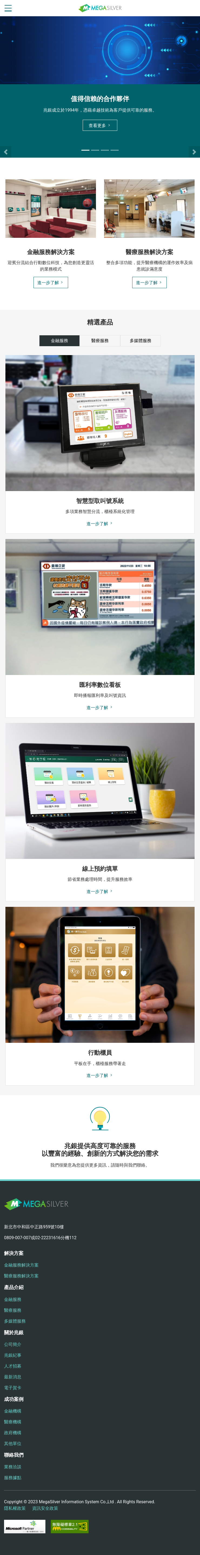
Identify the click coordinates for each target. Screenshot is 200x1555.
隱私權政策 (15, 1508)
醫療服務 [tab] (100, 340)
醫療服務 (12, 1310)
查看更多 (100, 125)
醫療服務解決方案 (21, 1275)
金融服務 (12, 1299)
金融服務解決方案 (21, 1265)
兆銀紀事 (12, 1355)
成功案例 (14, 1399)
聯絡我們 (14, 1455)
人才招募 (12, 1366)
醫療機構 (12, 1421)
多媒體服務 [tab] (140, 340)
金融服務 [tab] (59, 340)
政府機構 (12, 1432)
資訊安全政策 (45, 1508)
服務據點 (12, 1477)
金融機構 (12, 1411)
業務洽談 (12, 1466)
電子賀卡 (12, 1387)
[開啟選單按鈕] (8, 8)
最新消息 (12, 1376)
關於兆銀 (14, 1332)
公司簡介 (12, 1344)
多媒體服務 (15, 1321)
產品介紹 (14, 1287)
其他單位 (12, 1443)
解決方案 (14, 1253)
